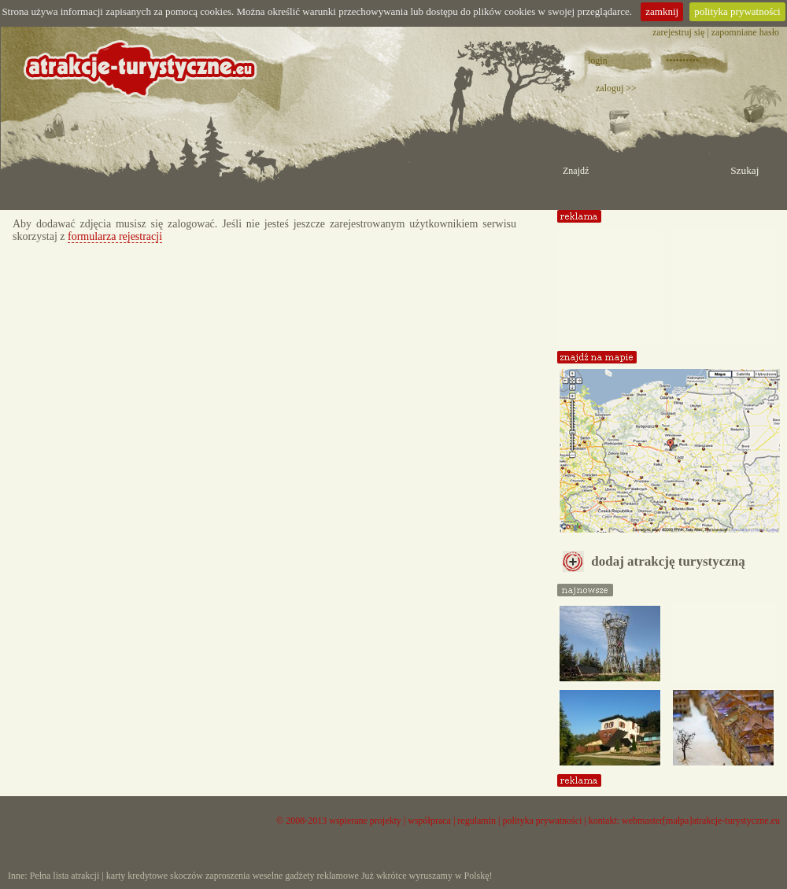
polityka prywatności (737, 11)
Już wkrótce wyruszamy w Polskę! (427, 875)
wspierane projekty (365, 820)
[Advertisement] (610, 281)
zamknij (661, 11)
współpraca (429, 820)
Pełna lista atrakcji (65, 875)
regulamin (476, 820)
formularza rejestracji (115, 236)
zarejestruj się (678, 32)
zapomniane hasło (745, 32)
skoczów (186, 875)
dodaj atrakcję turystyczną (654, 561)
